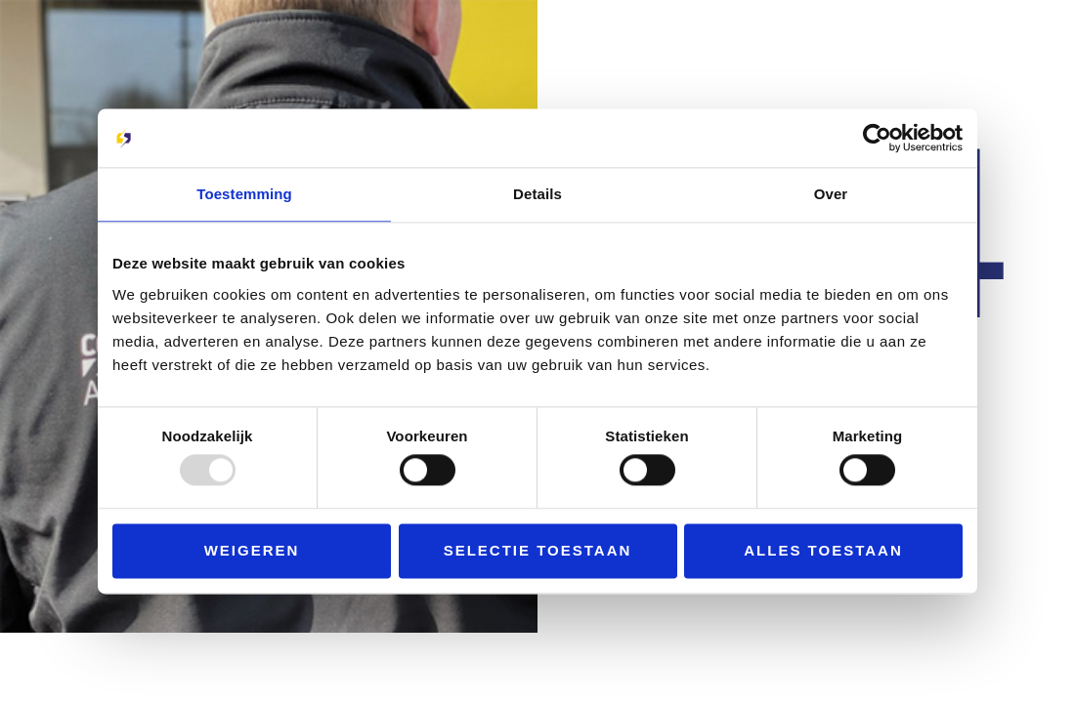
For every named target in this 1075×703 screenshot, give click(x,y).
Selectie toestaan (538, 550)
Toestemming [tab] (244, 194)
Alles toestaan (823, 550)
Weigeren (252, 550)
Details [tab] (537, 194)
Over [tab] (831, 194)
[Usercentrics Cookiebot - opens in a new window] (877, 137)
